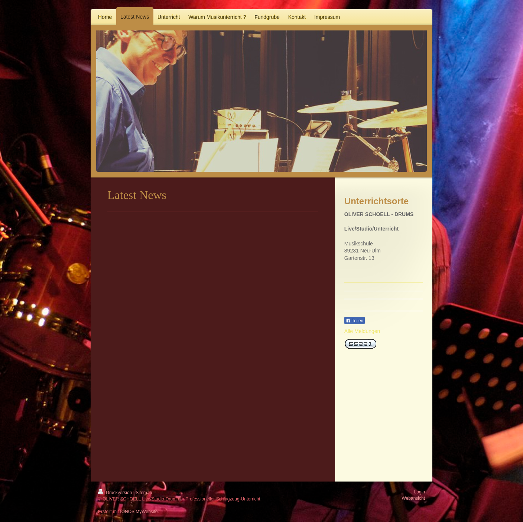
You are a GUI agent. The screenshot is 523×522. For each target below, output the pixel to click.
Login (419, 492)
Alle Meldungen (362, 331)
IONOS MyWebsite (138, 511)
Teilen (354, 320)
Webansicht (413, 498)
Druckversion (115, 492)
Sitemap (144, 492)
